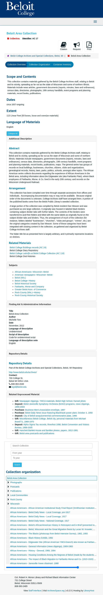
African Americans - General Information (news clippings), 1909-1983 (41, 546)
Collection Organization (39, 64)
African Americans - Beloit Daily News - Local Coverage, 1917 (38, 516)
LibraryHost (89, 590)
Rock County (16, 499)
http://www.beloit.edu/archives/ (23, 372)
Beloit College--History (25, 280)
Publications (15, 491)
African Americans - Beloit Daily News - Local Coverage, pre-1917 (40, 512)
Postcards (14, 487)
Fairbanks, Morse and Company (29, 286)
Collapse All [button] (12, 134)
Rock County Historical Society (29, 295)
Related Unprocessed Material (24, 394)
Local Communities (19, 495)
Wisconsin (15, 504)
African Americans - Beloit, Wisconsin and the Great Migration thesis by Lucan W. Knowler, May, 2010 (56, 529)
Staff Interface (34, 590)
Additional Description (20, 138)
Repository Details (18, 353)
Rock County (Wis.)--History (27, 292)
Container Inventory (62, 64)
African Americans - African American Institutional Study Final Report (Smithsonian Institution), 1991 (55, 508)
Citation (63, 46)
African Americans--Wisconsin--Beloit (32, 272)
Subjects (13, 265)
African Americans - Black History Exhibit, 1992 (31, 538)
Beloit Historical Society (25, 283)
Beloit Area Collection (17, 478)
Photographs (16, 482)
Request (77, 46)
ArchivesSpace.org (56, 590)
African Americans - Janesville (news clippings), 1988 (34, 563)
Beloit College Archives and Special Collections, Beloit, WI (36, 56)
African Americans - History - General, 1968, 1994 (32, 550)
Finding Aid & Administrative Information (30, 304)
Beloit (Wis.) (20, 278)
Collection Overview (16, 64)
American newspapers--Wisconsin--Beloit (33, 275)
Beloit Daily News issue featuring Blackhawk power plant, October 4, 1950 (59, 413)
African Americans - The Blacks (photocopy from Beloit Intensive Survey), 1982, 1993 (49, 533)
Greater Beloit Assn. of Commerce (30, 289)
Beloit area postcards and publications (37, 433)
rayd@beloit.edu (19, 387)
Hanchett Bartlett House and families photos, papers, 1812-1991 (49, 430)
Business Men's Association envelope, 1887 (45, 410)
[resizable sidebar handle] (51, 567)
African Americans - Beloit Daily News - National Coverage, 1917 (39, 521)
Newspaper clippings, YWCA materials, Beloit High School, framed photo (53, 401)
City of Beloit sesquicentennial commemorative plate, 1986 (50, 416)
